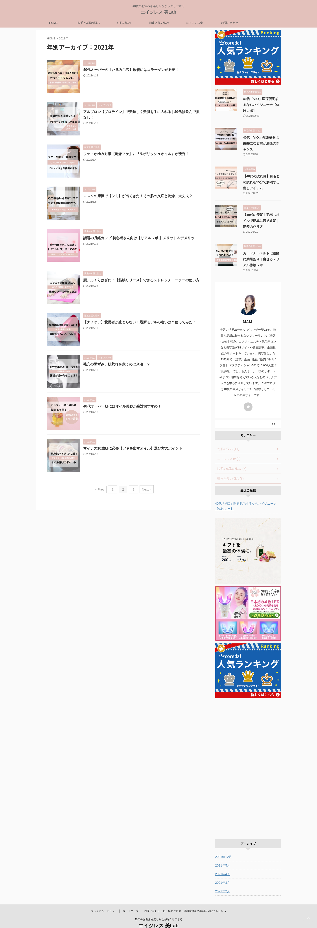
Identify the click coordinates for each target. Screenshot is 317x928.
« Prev (100, 489)
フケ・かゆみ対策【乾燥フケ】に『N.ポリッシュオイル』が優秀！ (136, 154)
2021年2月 (222, 879)
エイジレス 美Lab (158, 12)
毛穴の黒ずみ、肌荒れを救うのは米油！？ (116, 364)
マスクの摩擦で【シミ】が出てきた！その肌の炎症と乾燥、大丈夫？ (137, 196)
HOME (53, 22)
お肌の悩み (124, 22)
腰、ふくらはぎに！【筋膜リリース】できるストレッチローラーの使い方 (141, 280)
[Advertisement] (248, 755)
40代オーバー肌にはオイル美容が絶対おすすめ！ (122, 406)
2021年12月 (223, 845)
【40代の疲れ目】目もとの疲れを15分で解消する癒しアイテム (260, 170)
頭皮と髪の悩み (159, 22)
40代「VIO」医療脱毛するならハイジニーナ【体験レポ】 (245, 494)
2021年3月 (222, 870)
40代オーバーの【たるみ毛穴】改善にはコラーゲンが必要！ (131, 70)
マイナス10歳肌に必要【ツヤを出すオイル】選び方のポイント (132, 448)
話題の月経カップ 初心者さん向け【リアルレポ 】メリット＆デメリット (140, 238)
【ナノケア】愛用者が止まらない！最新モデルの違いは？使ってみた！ (139, 322)
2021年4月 (222, 862)
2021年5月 (222, 853)
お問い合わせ (229, 22)
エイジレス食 (194, 22)
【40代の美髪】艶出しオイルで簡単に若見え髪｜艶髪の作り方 (260, 209)
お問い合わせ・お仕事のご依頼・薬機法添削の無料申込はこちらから (185, 899)
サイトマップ (131, 899)
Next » (146, 489)
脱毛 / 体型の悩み (88, 22)
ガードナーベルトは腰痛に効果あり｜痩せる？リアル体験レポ (260, 247)
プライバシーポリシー (104, 899)
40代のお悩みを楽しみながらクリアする (158, 907)
